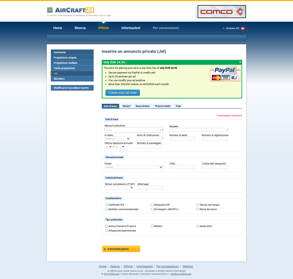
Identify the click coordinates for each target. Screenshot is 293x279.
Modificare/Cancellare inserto (71, 87)
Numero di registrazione (215, 135)
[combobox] (134, 130)
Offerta (103, 28)
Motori (126, 106)
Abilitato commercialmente (123, 209)
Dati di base (110, 106)
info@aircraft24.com (181, 274)
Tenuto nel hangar (210, 204)
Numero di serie (178, 135)
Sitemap (188, 266)
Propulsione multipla (65, 62)
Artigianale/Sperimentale (122, 230)
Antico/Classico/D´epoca (122, 226)
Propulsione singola (65, 57)
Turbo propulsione (64, 68)
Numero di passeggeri (149, 143)
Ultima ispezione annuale (118, 143)
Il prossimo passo (118, 248)
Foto (178, 106)
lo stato (109, 135)
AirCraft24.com (111, 274)
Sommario (60, 52)
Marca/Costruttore (115, 125)
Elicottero (59, 78)
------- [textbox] (109, 130)
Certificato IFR (116, 204)
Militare (158, 226)
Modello (173, 126)
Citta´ (172, 163)
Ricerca (80, 28)
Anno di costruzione (148, 135)
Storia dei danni (208, 209)
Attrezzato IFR (161, 204)
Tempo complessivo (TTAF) (120, 184)
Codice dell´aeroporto (214, 163)
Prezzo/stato (162, 106)
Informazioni (130, 28)
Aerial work (206, 226)
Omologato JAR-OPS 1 (166, 209)
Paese (108, 163)
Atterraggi (143, 184)
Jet (55, 73)
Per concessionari (166, 28)
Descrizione (143, 106)
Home (57, 28)
